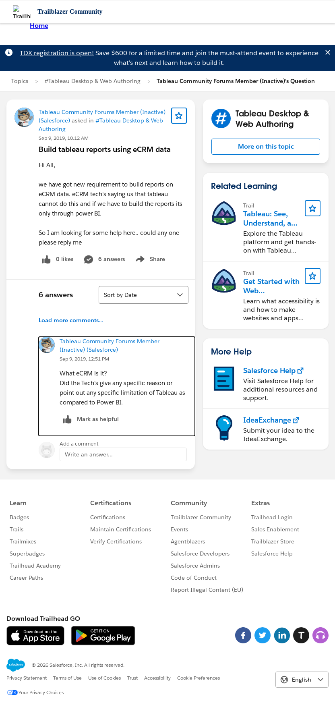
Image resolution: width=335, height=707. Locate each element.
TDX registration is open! (57, 53)
